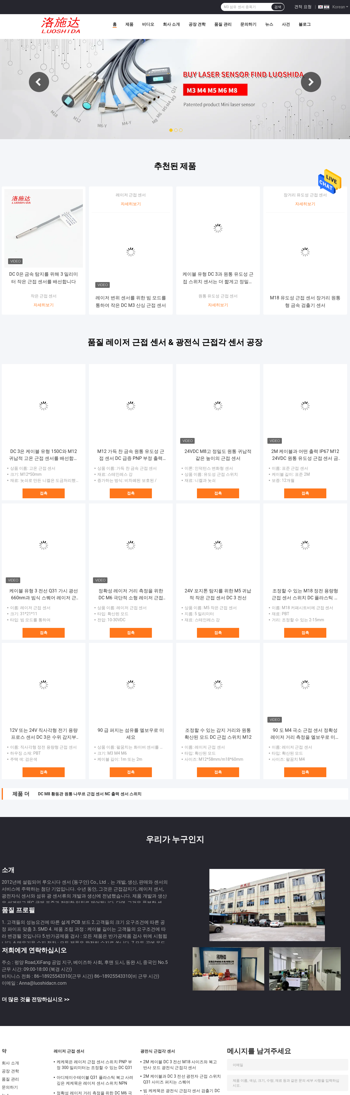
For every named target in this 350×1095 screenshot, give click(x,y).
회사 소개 (171, 24)
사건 (286, 24)
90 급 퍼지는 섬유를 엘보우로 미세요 (131, 733)
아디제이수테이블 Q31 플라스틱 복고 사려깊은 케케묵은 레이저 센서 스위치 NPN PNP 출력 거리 (95, 1081)
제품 (129, 24)
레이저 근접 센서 (131, 195)
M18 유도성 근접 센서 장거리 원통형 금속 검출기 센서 (305, 301)
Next (311, 82)
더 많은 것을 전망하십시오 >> (35, 999)
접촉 (43, 493)
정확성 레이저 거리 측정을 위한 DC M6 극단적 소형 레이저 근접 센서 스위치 (130, 594)
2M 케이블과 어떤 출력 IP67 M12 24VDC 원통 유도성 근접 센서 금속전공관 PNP (305, 455)
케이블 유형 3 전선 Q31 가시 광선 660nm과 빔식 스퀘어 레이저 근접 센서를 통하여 (43, 594)
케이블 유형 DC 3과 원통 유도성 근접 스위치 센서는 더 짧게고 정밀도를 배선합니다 (218, 278)
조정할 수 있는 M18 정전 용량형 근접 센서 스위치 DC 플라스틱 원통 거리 (305, 594)
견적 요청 (302, 6)
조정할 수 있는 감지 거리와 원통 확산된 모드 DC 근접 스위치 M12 (218, 733)
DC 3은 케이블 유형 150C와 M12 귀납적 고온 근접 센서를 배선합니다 (43, 455)
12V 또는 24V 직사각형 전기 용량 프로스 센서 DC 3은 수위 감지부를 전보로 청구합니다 (44, 734)
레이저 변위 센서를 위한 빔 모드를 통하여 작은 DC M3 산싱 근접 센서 (131, 301)
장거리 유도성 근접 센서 (305, 195)
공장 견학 (197, 24)
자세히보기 (43, 305)
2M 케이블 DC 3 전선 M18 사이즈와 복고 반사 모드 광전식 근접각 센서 (180, 1064)
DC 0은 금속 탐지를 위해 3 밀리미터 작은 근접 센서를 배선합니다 (43, 277)
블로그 (305, 24)
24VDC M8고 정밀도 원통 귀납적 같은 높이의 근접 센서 (218, 455)
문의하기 (248, 24)
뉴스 (269, 24)
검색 (277, 7)
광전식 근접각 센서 (157, 1051)
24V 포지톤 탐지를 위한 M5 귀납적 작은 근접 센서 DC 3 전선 (218, 594)
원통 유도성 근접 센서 (218, 296)
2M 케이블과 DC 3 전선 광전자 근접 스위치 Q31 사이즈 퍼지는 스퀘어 (182, 1079)
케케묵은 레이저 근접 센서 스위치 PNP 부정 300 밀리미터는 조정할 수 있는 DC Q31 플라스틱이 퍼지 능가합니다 (94, 1065)
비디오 (148, 24)
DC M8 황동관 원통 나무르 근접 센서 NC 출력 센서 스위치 (90, 794)
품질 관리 (222, 24)
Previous (39, 82)
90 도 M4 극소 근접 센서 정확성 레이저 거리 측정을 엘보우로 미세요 (305, 734)
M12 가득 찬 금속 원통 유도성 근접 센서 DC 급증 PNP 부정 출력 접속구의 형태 (130, 455)
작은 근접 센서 (44, 296)
